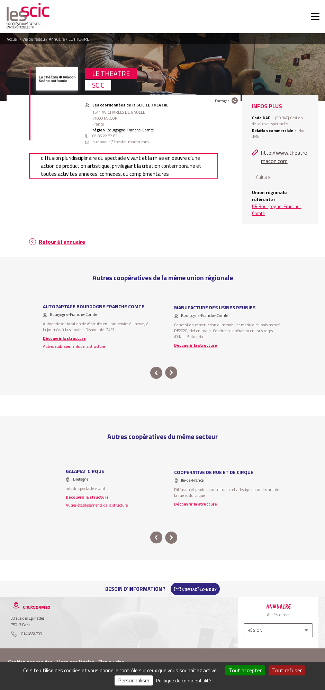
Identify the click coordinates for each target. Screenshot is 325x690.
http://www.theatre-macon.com (285, 156)
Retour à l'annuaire (62, 242)
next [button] (171, 372)
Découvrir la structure (64, 338)
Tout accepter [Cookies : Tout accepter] (245, 670)
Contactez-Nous (199, 589)
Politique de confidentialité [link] (183, 680)
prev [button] (156, 372)
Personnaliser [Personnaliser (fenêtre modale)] (134, 680)
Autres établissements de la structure (74, 346)
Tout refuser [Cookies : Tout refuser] (287, 670)
